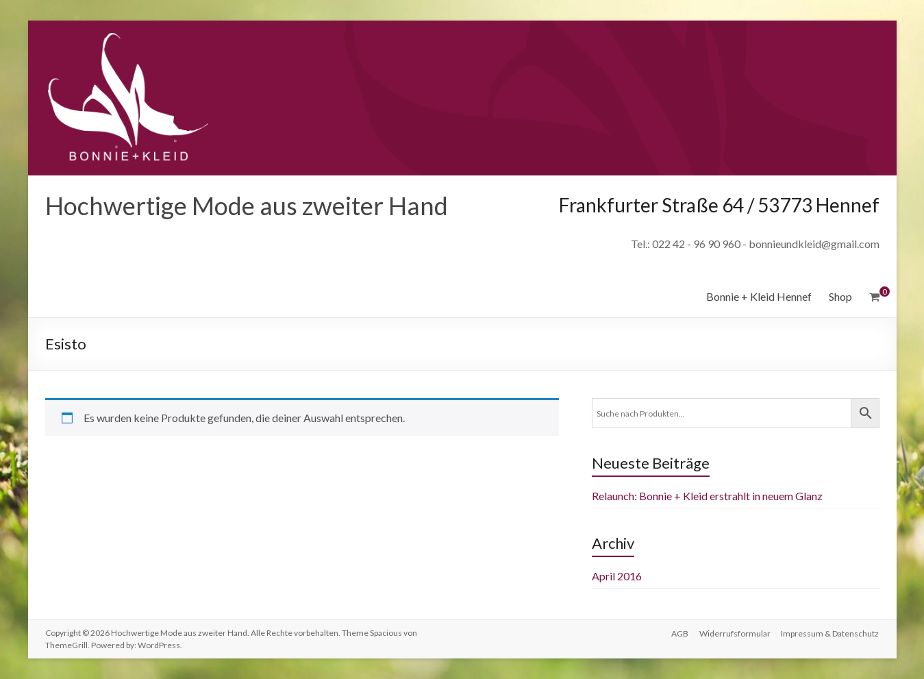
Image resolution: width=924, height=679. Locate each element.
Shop (840, 296)
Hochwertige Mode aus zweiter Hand (246, 205)
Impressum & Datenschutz (830, 633)
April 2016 (617, 575)
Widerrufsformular (735, 633)
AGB (679, 633)
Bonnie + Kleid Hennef (759, 296)
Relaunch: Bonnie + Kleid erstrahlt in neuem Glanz (707, 495)
